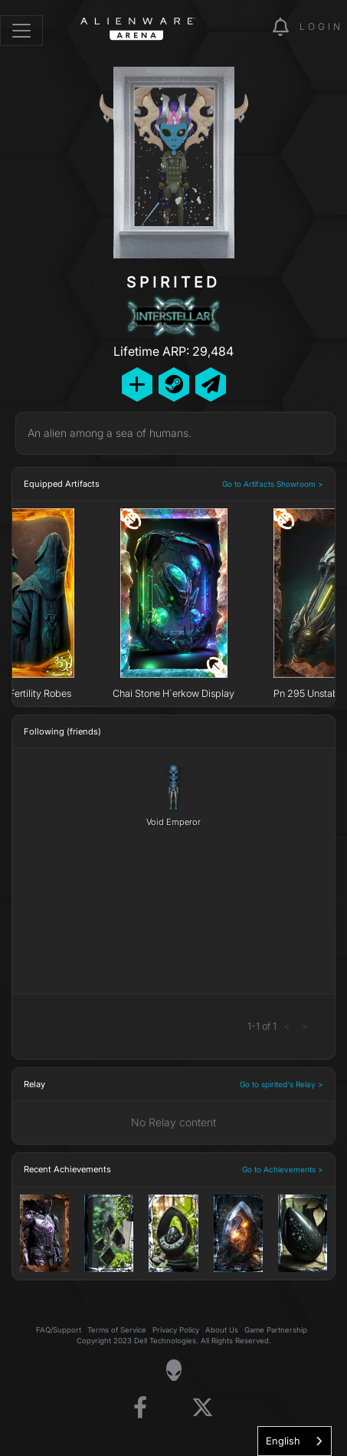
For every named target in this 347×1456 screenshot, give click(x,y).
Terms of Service (116, 1330)
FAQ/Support (58, 1330)
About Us (221, 1330)
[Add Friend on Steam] (174, 384)
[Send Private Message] (210, 384)
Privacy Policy (175, 1330)
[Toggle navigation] (21, 30)
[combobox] (294, 1441)
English (283, 1441)
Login (321, 26)
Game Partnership (275, 1330)
